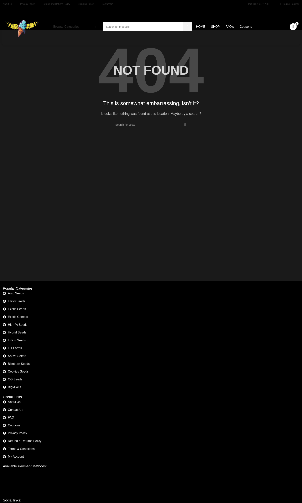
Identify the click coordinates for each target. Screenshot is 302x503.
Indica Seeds (17, 340)
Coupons (14, 425)
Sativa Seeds (17, 356)
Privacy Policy (17, 433)
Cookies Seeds (18, 371)
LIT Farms (15, 348)
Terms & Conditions (21, 448)
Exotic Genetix (18, 316)
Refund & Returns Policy (24, 441)
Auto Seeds (16, 293)
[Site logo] (22, 26)
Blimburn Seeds (19, 363)
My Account (16, 456)
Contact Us (15, 409)
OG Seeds (15, 379)
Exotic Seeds (17, 309)
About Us (14, 402)
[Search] (151, 124)
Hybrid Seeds (17, 332)
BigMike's (14, 387)
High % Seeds (17, 324)
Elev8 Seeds (16, 301)
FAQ (11, 417)
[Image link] (24, 478)
